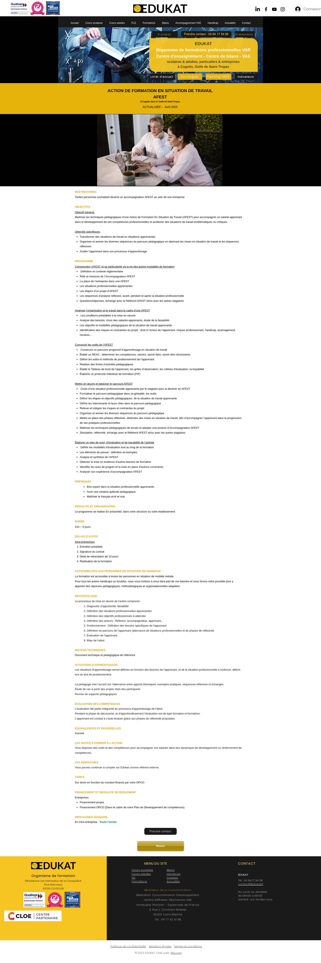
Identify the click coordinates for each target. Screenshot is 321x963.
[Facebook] (266, 9)
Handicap (173, 874)
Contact (172, 878)
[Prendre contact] (160, 831)
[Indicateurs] (246, 77)
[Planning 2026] (218, 77)
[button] (206, 34)
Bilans (171, 870)
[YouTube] (274, 9)
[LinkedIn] (257, 9)
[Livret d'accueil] (162, 77)
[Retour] (160, 846)
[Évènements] (245, 34)
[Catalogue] (190, 77)
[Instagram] (282, 9)
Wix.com (176, 953)
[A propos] (165, 34)
